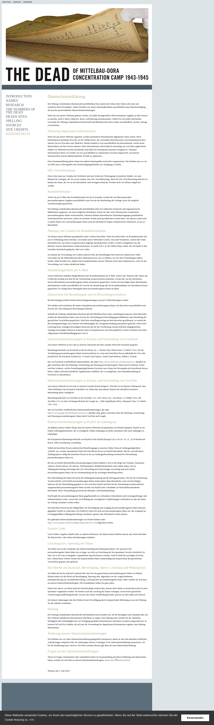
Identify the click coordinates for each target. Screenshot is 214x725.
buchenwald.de (123, 660)
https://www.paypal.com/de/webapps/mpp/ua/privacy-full (72, 523)
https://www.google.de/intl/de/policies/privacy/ (68, 413)
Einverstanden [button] (195, 717)
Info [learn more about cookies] (32, 719)
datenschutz (110, 660)
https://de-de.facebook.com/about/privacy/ (117, 362)
